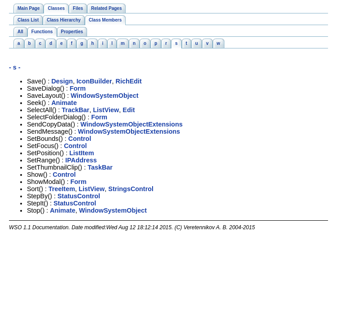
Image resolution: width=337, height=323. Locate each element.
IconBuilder (94, 81)
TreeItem (61, 188)
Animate (64, 102)
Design (62, 81)
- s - (15, 67)
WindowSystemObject (105, 95)
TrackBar (76, 109)
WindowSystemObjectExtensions (131, 124)
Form (78, 88)
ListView (106, 109)
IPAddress (81, 160)
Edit (129, 109)
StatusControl (78, 196)
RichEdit (129, 81)
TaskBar (100, 167)
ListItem (81, 153)
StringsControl (130, 188)
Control (79, 138)
